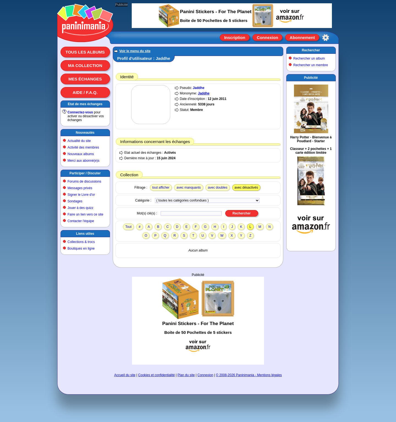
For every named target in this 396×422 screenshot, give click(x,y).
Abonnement (302, 37)
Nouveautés (85, 133)
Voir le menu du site (134, 51)
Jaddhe (198, 88)
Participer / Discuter (85, 173)
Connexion (267, 37)
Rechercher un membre (310, 65)
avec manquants (189, 187)
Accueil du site (124, 375)
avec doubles (217, 187)
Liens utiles (85, 234)
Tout (128, 227)
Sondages (75, 201)
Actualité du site (79, 141)
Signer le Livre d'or (81, 195)
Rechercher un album (309, 58)
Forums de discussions (84, 181)
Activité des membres (83, 147)
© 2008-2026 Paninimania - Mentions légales (249, 375)
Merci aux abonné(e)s (84, 161)
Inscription (234, 37)
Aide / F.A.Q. (85, 92)
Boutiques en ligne (81, 248)
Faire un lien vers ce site (85, 214)
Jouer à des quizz (81, 208)
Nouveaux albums (81, 154)
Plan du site (186, 375)
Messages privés (80, 188)
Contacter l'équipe (81, 221)
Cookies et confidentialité (156, 375)
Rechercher (311, 50)
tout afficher (160, 187)
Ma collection (85, 65)
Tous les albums (85, 52)
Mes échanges (85, 79)
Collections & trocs (81, 242)
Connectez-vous (80, 112)
